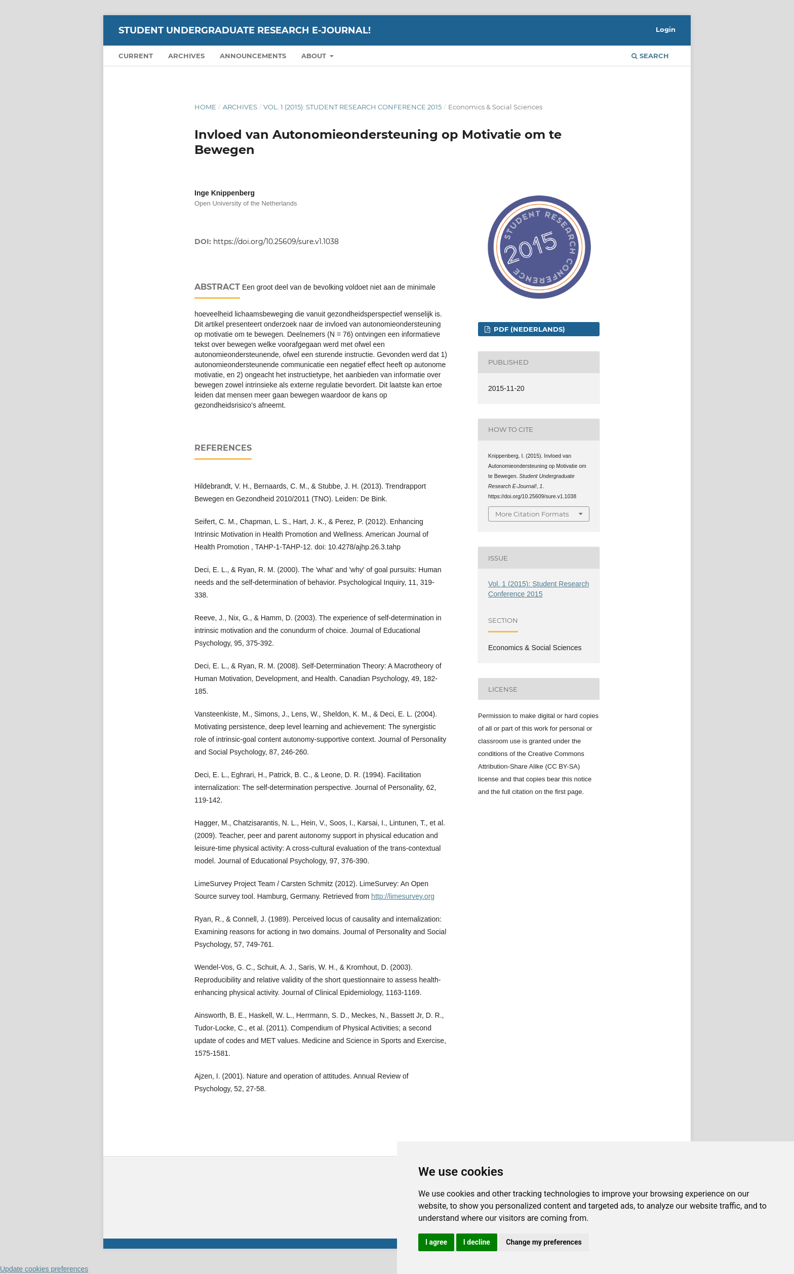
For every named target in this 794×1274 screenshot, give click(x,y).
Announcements (253, 56)
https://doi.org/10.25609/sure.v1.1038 (276, 241)
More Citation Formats (532, 514)
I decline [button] (476, 1242)
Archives (186, 56)
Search (650, 56)
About (314, 56)
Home (205, 107)
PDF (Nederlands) (528, 329)
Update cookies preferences (44, 1269)
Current (135, 56)
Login (666, 29)
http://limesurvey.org (402, 896)
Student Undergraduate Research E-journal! (244, 30)
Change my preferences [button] (543, 1242)
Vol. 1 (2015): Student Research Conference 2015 (352, 107)
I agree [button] (436, 1242)
